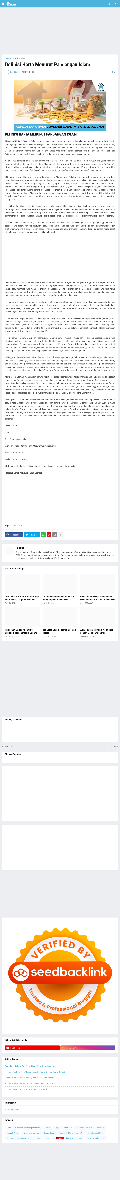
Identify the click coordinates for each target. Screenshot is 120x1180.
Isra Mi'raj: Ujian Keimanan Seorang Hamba (59, 631)
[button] (3, 3)
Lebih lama (111, 746)
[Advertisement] (60, 31)
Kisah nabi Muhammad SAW (70, 1133)
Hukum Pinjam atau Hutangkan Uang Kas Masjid (26, 1089)
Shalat (47, 1128)
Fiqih (9, 1128)
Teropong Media (12, 1110)
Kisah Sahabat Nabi (95, 1133)
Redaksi (20, 547)
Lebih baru (8, 746)
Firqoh (57, 1128)
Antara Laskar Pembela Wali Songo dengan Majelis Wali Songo (96, 631)
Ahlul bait (68, 1128)
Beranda (9, 58)
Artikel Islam (20, 58)
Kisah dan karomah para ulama (27, 1128)
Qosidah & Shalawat (84, 1128)
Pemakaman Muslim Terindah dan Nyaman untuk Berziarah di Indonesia (97, 598)
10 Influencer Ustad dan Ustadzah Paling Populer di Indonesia (58, 598)
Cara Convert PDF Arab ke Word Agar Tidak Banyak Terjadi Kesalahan (22, 598)
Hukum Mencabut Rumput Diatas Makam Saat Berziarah (30, 1083)
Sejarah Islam (49, 1133)
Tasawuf (100, 1128)
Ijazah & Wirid (12, 1133)
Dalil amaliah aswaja (30, 1133)
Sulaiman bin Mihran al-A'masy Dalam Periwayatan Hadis (30, 1078)
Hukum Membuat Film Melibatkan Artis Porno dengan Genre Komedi (35, 1072)
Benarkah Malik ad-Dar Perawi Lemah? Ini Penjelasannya (30, 1066)
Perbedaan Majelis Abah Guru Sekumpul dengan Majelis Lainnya (21, 631)
